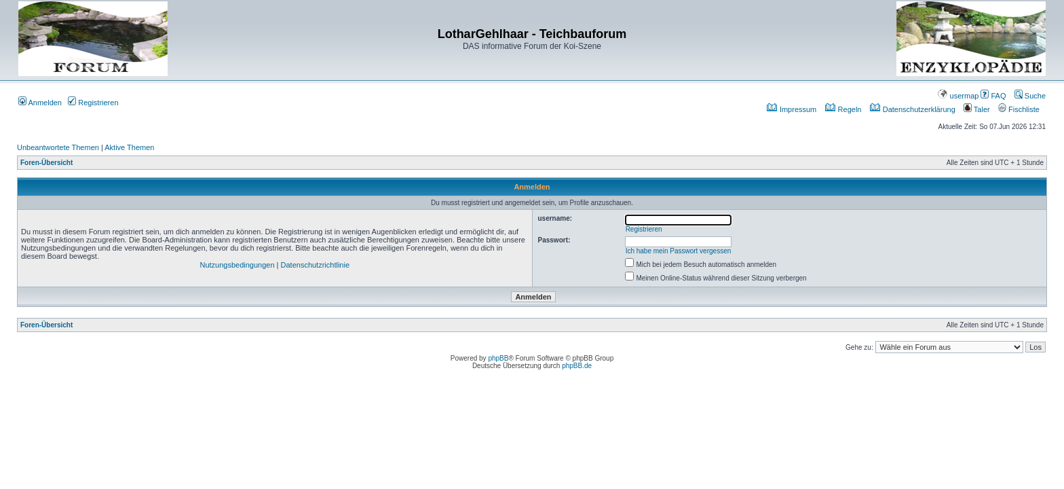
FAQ (993, 96)
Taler (977, 109)
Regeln (843, 109)
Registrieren (93, 102)
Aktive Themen (129, 147)
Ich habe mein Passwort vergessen (679, 251)
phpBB (498, 358)
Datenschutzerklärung (912, 109)
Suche (1030, 96)
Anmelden (40, 102)
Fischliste (1019, 109)
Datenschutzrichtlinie (315, 265)
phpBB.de (577, 365)
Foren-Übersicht (46, 162)
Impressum (791, 109)
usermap (958, 96)
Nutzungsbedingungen (237, 265)
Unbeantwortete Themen (58, 147)
